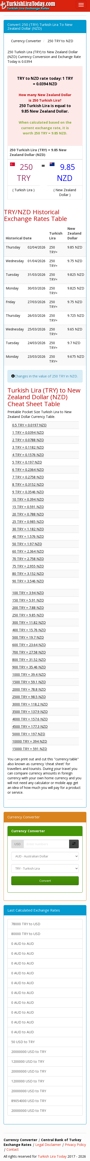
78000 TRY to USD (25, 924)
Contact (12, 1149)
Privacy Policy (75, 1144)
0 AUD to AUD (22, 943)
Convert (45, 880)
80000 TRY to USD (25, 933)
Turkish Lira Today (52, 1156)
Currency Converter (28, 831)
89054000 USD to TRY (28, 1100)
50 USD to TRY (23, 1042)
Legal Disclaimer (48, 1144)
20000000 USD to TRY (28, 1051)
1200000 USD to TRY (27, 1061)
